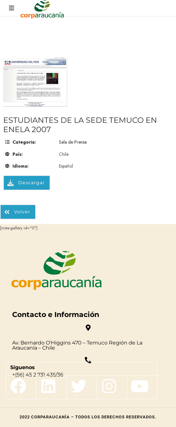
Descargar (26, 182)
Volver (17, 212)
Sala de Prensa (73, 142)
